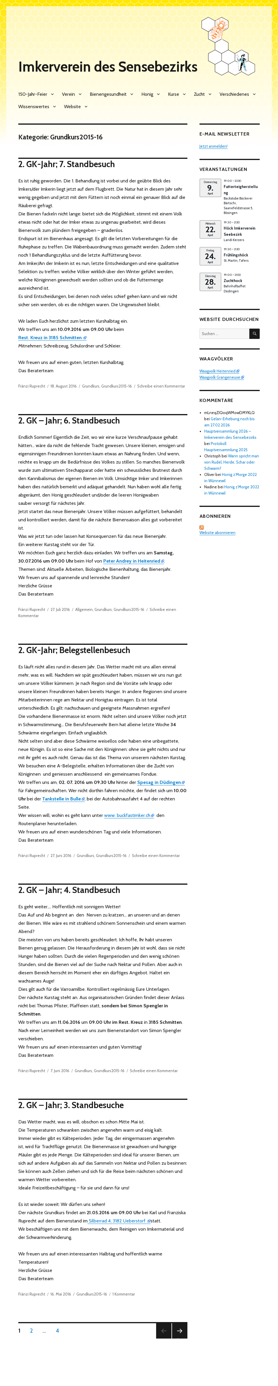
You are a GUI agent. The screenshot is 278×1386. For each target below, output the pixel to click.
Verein (68, 94)
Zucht (199, 94)
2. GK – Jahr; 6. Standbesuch (69, 420)
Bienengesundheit (108, 94)
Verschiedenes (234, 94)
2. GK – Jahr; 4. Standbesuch (69, 890)
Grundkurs (90, 386)
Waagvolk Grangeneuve (219, 377)
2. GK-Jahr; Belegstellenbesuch (74, 650)
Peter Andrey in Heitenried (131, 561)
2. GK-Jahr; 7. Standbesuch (66, 164)
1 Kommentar (123, 1294)
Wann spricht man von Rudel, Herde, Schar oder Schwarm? (231, 462)
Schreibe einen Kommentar (161, 386)
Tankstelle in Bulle (61, 799)
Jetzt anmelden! (213, 146)
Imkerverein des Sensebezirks (107, 66)
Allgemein (84, 609)
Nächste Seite (179, 1338)
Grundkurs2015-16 (116, 386)
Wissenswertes (33, 106)
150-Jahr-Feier (32, 94)
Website (72, 106)
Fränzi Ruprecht (31, 386)
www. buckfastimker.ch (127, 815)
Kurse (173, 94)
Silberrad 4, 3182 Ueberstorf (117, 1221)
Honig (147, 94)
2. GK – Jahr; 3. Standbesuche (71, 1105)
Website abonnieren (217, 530)
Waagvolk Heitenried (217, 371)
